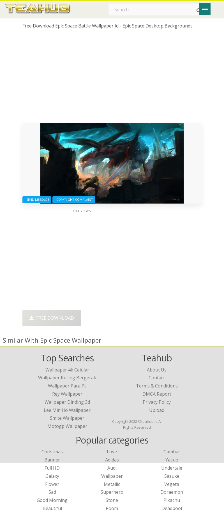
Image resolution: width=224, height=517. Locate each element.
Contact (157, 378)
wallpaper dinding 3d (67, 402)
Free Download (51, 318)
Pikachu (171, 500)
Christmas (52, 452)
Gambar (171, 452)
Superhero (112, 492)
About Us (157, 370)
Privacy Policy (157, 402)
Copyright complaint (74, 199)
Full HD (52, 468)
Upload (156, 410)
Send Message (37, 199)
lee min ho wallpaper (67, 410)
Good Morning (52, 500)
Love (112, 452)
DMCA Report (156, 394)
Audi (112, 468)
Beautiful (52, 508)
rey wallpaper (67, 394)
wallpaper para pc (67, 386)
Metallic (112, 484)
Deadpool (171, 508)
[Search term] (156, 9)
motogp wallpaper (67, 426)
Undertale (171, 468)
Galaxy (52, 476)
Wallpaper (112, 476)
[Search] (198, 10)
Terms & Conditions (157, 386)
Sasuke (171, 476)
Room (112, 508)
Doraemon (171, 492)
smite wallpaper (67, 418)
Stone (112, 500)
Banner (52, 460)
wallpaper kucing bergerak (67, 378)
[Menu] (205, 9)
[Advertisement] (112, 78)
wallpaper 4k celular (67, 370)
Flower (52, 484)
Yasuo (171, 460)
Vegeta (171, 484)
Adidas (112, 460)
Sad (52, 492)
